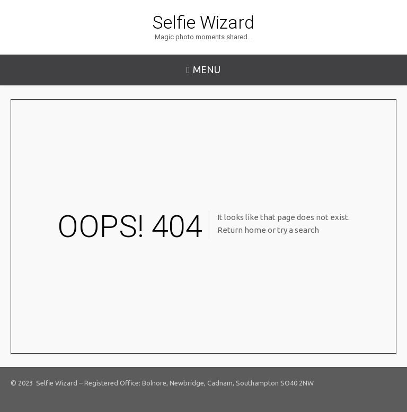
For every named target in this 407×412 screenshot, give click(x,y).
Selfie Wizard (203, 22)
